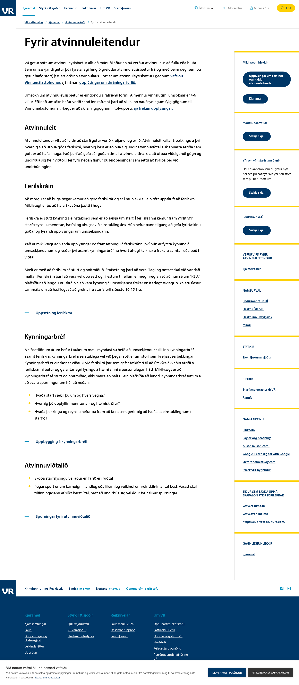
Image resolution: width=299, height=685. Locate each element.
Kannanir (70, 8)
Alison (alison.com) (256, 446)
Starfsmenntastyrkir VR (259, 389)
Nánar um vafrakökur (47, 677)
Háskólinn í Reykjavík (257, 317)
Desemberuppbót (123, 630)
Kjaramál (29, 8)
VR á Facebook (281, 588)
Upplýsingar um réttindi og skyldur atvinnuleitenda (266, 79)
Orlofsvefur (232, 8)
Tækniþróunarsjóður (257, 357)
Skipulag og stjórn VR (168, 636)
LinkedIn (249, 430)
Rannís (247, 397)
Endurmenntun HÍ (255, 301)
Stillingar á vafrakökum (270, 672)
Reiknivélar (88, 8)
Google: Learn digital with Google (266, 454)
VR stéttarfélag (34, 22)
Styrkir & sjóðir (49, 8)
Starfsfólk (160, 642)
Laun (28, 630)
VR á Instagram (289, 588)
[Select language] (207, 8)
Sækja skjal (256, 136)
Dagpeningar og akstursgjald (36, 638)
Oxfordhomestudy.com (259, 462)
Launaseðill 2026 (122, 624)
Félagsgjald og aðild (167, 648)
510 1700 (83, 588)
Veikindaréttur (34, 646)
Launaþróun (119, 636)
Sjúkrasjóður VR (78, 624)
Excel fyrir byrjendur (257, 470)
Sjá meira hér (252, 269)
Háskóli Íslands (253, 309)
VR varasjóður (77, 630)
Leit (286, 8)
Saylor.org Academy (257, 438)
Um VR (105, 8)
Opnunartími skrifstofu (142, 588)
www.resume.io (254, 506)
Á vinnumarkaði (75, 22)
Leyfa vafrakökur (227, 672)
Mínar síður (259, 8)
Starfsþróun (122, 8)
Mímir (247, 325)
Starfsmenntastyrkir (81, 636)
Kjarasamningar (35, 624)
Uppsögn (31, 652)
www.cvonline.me (255, 514)
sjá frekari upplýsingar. (153, 108)
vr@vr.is (114, 588)
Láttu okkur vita (164, 630)
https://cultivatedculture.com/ (264, 522)
